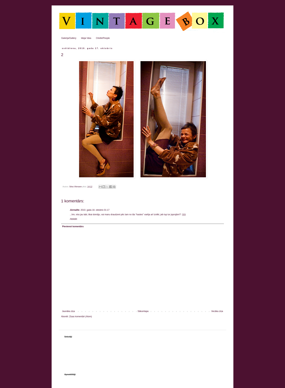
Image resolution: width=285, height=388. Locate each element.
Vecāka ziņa (217, 311)
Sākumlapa (143, 311)
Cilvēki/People (103, 38)
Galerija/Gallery (68, 38)
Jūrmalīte (74, 210)
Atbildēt (73, 219)
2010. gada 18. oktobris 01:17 (95, 210)
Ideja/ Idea (86, 38)
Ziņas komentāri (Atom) (80, 316)
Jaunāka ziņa (68, 311)
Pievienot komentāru (73, 226)
